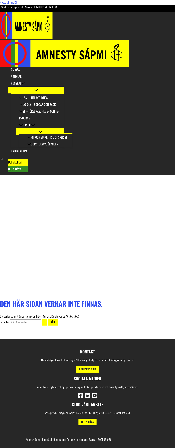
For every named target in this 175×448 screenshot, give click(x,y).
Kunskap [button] (18, 83)
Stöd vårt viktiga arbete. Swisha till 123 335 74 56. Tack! (29, 7)
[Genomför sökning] (44, 322)
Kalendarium (19, 151)
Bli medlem (15, 162)
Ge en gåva (14, 169)
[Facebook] (80, 397)
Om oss (15, 69)
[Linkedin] (87, 397)
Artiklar (16, 76)
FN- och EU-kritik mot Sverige (47, 137)
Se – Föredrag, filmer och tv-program (39, 114)
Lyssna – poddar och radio (37, 104)
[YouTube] (94, 397)
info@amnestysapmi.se (122, 360)
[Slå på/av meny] (36, 90)
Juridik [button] (27, 125)
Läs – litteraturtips (33, 97)
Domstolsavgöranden (42, 144)
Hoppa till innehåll (9, 2)
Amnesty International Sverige (81, 439)
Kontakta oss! (87, 369)
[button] (23, 83)
